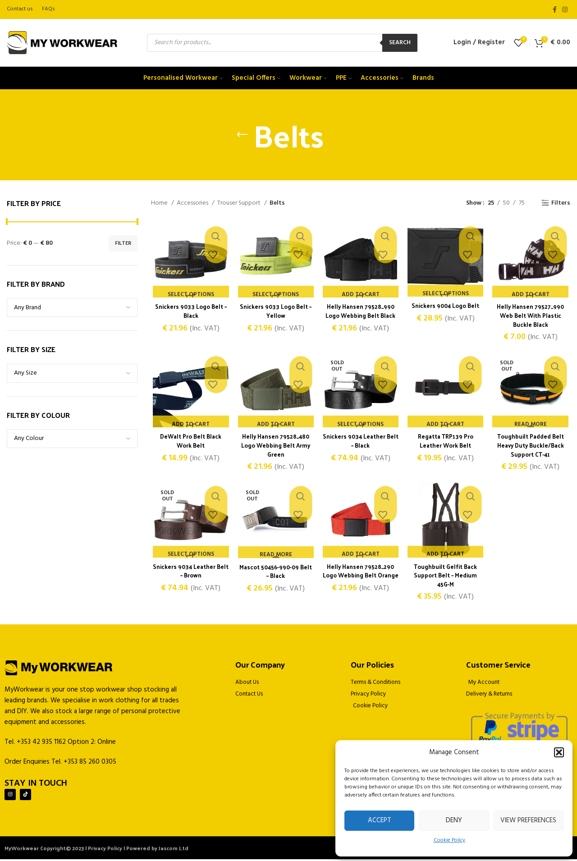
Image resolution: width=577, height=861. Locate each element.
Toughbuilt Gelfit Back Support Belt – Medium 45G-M (446, 577)
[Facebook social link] (554, 9)
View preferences (528, 820)
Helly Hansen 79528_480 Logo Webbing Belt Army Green (275, 446)
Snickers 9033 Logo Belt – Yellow (275, 312)
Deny (454, 820)
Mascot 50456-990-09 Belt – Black (275, 573)
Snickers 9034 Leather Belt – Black (360, 442)
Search (400, 42)
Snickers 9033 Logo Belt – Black (189, 312)
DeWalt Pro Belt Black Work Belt (189, 442)
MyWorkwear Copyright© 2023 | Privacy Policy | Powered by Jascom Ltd (96, 850)
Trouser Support (239, 203)
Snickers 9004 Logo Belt (446, 306)
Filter (123, 243)
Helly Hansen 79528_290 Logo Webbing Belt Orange (361, 577)
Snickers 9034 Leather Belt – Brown (189, 573)
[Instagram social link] (564, 9)
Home (160, 203)
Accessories (193, 203)
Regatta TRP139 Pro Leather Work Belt (446, 442)
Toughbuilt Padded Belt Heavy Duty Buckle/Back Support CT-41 (532, 446)
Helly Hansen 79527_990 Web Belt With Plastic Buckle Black (532, 316)
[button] (558, 752)
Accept (379, 820)
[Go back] (242, 135)
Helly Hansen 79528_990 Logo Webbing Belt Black (360, 312)
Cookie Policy (449, 840)
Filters (560, 203)
